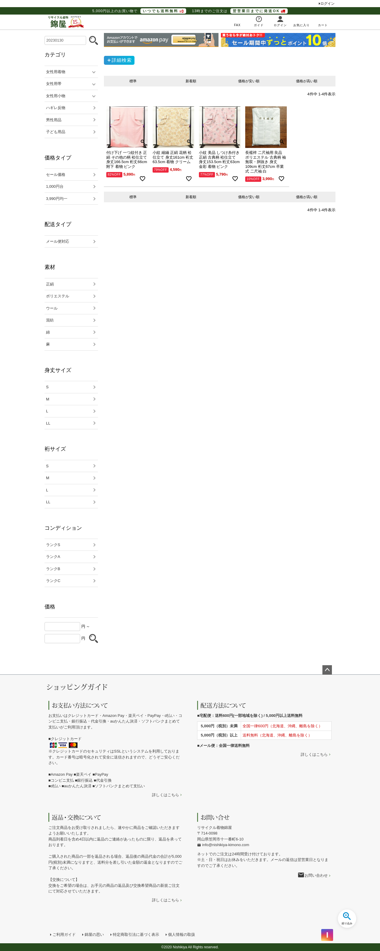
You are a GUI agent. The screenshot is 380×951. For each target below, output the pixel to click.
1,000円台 (55, 186)
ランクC (53, 580)
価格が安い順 (248, 81)
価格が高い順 (306, 81)
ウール (52, 308)
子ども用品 (55, 132)
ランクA (53, 556)
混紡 (50, 320)
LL (48, 423)
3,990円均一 (56, 198)
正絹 (50, 284)
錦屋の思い (94, 934)
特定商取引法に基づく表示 (136, 934)
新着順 (191, 81)
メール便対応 (57, 241)
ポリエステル (57, 296)
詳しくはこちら (165, 795)
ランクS (53, 544)
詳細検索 (122, 60)
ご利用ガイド (64, 934)
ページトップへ (327, 670)
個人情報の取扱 (181, 934)
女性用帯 (53, 83)
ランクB (53, 569)
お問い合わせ (316, 875)
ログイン (327, 3)
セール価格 (55, 174)
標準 (133, 81)
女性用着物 (55, 72)
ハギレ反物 (55, 107)
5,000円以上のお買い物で (139, 11)
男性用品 (53, 120)
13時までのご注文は (240, 11)
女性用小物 (55, 96)
